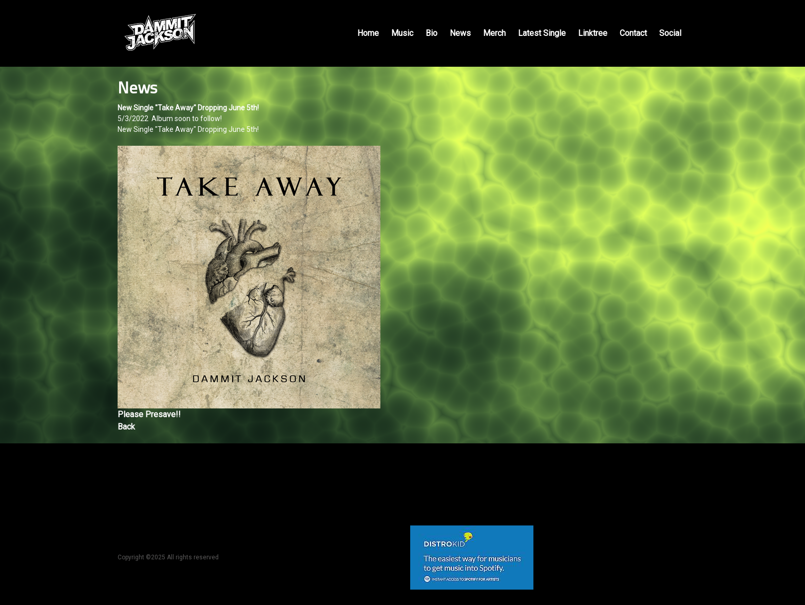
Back (126, 427)
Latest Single (542, 33)
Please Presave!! (149, 414)
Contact (633, 33)
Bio (431, 33)
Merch (494, 33)
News (460, 33)
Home (368, 33)
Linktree (592, 33)
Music (402, 33)
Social (670, 33)
